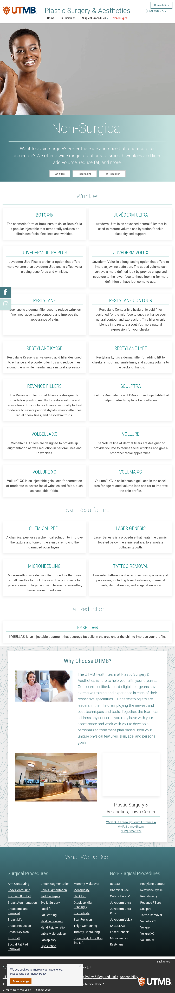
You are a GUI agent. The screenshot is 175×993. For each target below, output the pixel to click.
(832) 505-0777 (156, 11)
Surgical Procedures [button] (95, 18)
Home (50, 18)
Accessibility (129, 977)
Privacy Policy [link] (38, 973)
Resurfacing (84, 173)
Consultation (161, 5)
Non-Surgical (120, 18)
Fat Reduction (112, 173)
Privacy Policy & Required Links (96, 977)
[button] (80, 966)
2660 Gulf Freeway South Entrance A (131, 822)
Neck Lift (85, 967)
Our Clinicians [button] (68, 18)
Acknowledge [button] (20, 981)
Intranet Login (43, 989)
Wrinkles (60, 173)
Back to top (164, 961)
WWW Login (24, 989)
